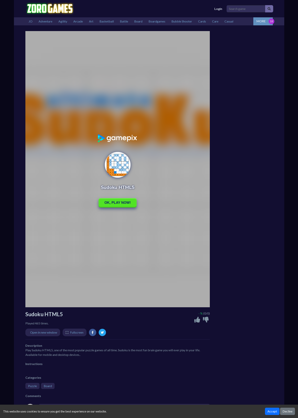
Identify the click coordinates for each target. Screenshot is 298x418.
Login (218, 8)
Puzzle (32, 386)
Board (48, 386)
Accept (272, 411)
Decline (287, 411)
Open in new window (43, 332)
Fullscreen (76, 332)
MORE (261, 21)
